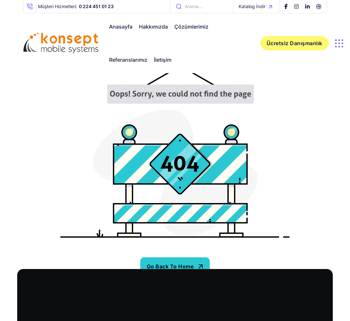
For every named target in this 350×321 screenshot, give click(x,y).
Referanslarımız (128, 60)
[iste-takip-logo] (61, 43)
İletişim (162, 60)
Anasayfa (120, 26)
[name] (286, 6)
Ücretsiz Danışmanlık (294, 43)
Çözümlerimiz (191, 26)
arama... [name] (189, 6)
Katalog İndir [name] (256, 6)
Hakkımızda (153, 26)
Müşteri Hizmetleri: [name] (68, 6)
